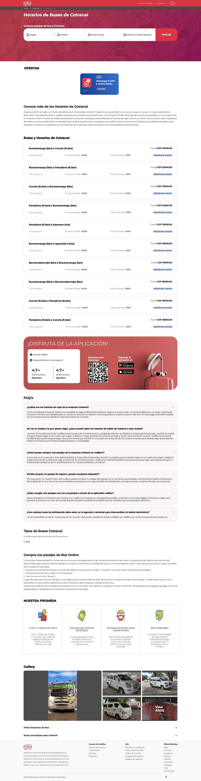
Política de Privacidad (134, 750)
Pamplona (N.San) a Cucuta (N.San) (50, 320)
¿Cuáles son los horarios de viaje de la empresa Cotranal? (58, 407)
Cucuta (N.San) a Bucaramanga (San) (51, 186)
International (169, 771)
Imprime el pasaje (145, 3)
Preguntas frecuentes (134, 756)
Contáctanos (94, 750)
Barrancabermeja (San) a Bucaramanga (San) (55, 262)
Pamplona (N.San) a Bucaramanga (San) (52, 205)
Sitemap (92, 753)
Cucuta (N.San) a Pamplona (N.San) (50, 301)
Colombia (168, 765)
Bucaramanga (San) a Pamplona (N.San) (52, 167)
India (166, 747)
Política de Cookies (133, 753)
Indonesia (168, 750)
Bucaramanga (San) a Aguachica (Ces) (51, 243)
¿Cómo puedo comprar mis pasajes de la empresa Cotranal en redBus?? (65, 452)
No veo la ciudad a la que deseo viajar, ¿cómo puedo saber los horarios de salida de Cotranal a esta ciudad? (85, 429)
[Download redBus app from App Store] (126, 373)
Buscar (166, 35)
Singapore (168, 753)
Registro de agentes (133, 759)
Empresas (93, 756)
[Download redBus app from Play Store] (126, 367)
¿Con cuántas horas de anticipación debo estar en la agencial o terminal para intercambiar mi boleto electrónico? (88, 512)
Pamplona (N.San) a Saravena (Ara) (49, 224)
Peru (166, 768)
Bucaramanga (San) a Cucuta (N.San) (51, 148)
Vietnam (167, 759)
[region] (100, 84)
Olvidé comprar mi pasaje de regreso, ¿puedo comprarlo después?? (63, 474)
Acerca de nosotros (97, 747)
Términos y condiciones (135, 747)
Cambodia (168, 762)
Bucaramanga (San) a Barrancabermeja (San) (55, 281)
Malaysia (167, 756)
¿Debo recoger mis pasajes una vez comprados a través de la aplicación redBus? (70, 493)
